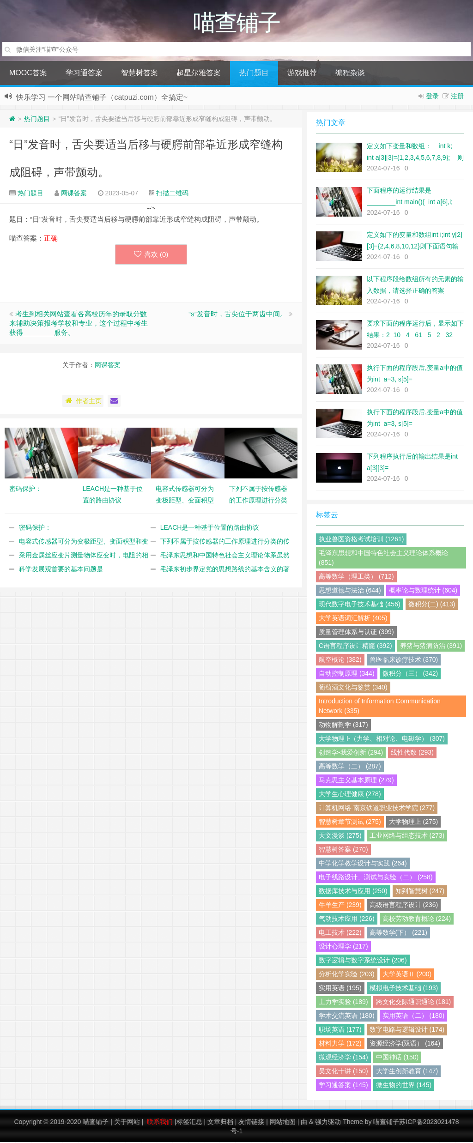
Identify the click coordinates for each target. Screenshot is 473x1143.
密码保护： (35, 528)
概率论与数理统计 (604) (423, 591)
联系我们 (160, 1122)
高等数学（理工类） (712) (356, 577)
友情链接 (251, 1122)
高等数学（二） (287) (350, 767)
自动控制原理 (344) (347, 674)
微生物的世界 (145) (404, 1085)
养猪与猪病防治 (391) (431, 646)
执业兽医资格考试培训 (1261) (361, 540)
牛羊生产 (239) (340, 905)
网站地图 (283, 1122)
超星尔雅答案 (198, 74)
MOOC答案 (28, 74)
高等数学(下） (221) (398, 933)
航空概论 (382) (340, 660)
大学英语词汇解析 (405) (353, 619)
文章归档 (220, 1122)
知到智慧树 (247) (420, 891)
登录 (432, 97)
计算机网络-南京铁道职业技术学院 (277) (377, 808)
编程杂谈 (350, 74)
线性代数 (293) (412, 753)
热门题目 (254, 74)
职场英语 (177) (340, 1030)
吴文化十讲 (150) (343, 1072)
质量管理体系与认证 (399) (356, 632)
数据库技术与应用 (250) (353, 891)
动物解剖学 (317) (343, 725)
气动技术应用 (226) (347, 919)
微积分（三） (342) (410, 674)
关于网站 (127, 1122)
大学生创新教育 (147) (407, 1072)
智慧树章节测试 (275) (350, 822)
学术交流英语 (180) (347, 1016)
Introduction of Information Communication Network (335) (380, 706)
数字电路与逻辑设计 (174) (407, 1030)
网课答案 (74, 194)
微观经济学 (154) (343, 1058)
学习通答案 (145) (343, 1085)
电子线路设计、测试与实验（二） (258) (376, 878)
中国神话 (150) (397, 1058)
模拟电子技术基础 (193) (404, 988)
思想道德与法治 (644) (350, 591)
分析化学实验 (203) (347, 975)
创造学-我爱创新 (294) (351, 753)
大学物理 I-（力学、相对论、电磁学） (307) (382, 739)
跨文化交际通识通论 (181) (413, 1002)
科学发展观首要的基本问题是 (61, 570)
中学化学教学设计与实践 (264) (363, 864)
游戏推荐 (302, 74)
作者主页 (83, 402)
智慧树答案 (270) (343, 850)
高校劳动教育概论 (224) (416, 919)
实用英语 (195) (340, 988)
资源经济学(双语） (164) (405, 1044)
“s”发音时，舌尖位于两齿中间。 (237, 315)
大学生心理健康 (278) (350, 794)
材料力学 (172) (340, 1044)
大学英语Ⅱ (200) (407, 975)
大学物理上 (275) (413, 822)
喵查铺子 (96, 1122)
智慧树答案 (139, 74)
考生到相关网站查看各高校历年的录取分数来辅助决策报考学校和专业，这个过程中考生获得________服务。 (78, 324)
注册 (457, 97)
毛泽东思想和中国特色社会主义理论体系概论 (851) (383, 558)
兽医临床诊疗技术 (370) (404, 660)
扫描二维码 (172, 194)
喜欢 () (151, 255)
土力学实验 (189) (343, 1002)
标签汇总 (189, 1122)
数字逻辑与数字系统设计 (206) (363, 961)
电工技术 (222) (340, 933)
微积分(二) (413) (431, 605)
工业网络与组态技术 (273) (407, 836)
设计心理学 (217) (343, 947)
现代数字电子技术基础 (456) (359, 605)
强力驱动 (328, 1122)
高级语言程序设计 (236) (404, 905)
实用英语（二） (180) (413, 1016)
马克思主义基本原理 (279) (356, 781)
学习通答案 (84, 74)
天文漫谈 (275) (340, 836)
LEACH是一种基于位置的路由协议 (210, 528)
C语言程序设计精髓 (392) (355, 646)
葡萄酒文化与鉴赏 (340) (353, 688)
